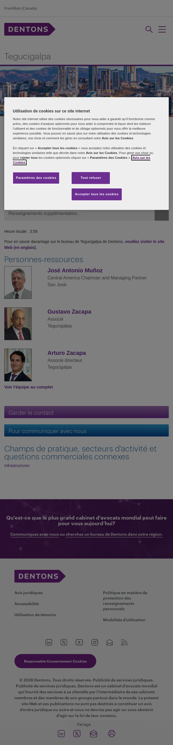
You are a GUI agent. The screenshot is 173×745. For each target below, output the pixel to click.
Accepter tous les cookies (97, 194)
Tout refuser (91, 177)
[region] (86, 153)
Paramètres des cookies (36, 177)
